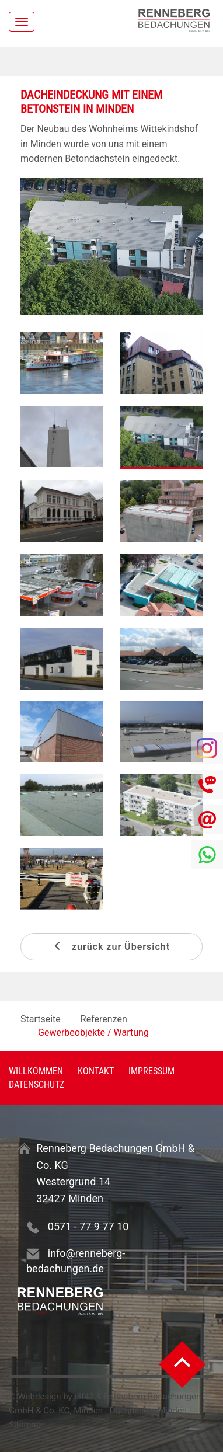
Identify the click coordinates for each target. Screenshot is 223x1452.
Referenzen (104, 1019)
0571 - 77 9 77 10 (88, 1226)
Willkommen (36, 1071)
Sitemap (25, 1424)
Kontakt (96, 1071)
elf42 (84, 1396)
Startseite (40, 1019)
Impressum (151, 1071)
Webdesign (39, 1396)
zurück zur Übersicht (111, 946)
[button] (34, 246)
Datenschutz (36, 1084)
